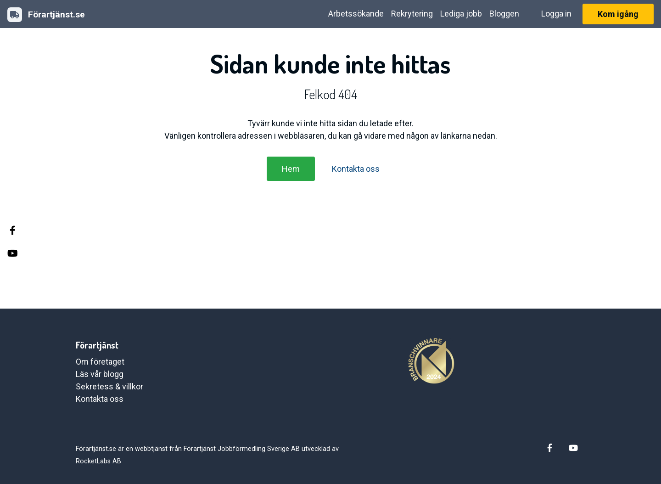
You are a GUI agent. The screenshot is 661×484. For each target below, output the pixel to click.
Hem (291, 169)
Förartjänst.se (46, 14)
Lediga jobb (461, 13)
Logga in (556, 13)
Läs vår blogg (99, 374)
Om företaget (100, 361)
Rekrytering (412, 13)
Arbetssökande (356, 13)
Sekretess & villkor (109, 386)
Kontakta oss (356, 169)
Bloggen (504, 13)
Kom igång (618, 14)
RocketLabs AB (98, 461)
